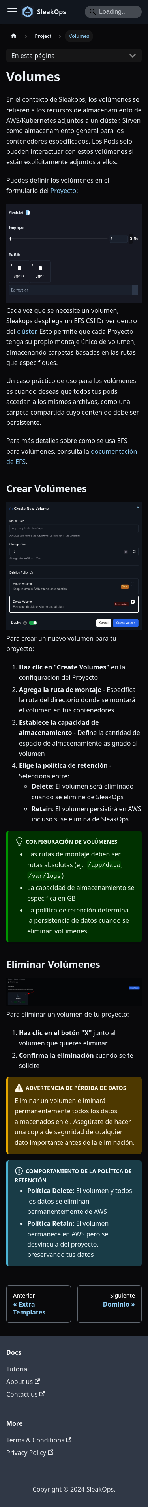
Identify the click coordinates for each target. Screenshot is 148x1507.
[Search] (113, 12)
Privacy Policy (29, 1452)
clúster (26, 331)
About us (23, 1381)
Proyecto (63, 190)
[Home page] (13, 36)
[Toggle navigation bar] (12, 12)
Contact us (25, 1394)
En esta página (33, 55)
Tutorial (17, 1369)
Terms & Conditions (38, 1440)
